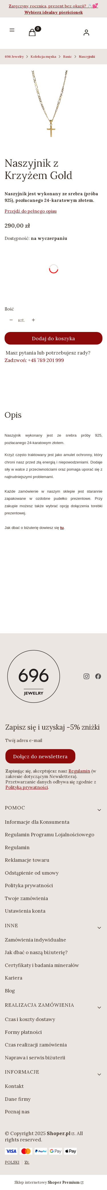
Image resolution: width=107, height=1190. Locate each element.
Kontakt (14, 1086)
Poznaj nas (17, 1112)
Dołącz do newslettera (40, 756)
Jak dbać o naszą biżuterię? (36, 952)
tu (62, 528)
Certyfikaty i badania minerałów (42, 965)
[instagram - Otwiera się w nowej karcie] (86, 676)
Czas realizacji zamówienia (36, 1045)
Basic (67, 56)
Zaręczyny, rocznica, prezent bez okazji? (48, 6)
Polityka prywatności (29, 885)
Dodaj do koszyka (53, 338)
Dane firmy (18, 1099)
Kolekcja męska (43, 56)
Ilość (9, 309)
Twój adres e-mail (23, 740)
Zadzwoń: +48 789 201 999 (34, 360)
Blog (10, 991)
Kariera (13, 978)
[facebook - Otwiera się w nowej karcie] (98, 676)
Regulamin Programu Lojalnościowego (49, 834)
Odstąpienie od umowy (31, 873)
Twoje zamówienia (26, 898)
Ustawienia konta (25, 911)
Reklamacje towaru (27, 860)
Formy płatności (23, 1032)
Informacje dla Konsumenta (37, 822)
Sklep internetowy (47, 1182)
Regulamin (79, 771)
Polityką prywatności (26, 787)
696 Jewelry (14, 56)
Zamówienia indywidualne (35, 940)
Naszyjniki (87, 56)
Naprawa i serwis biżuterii (35, 1057)
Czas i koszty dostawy (30, 1019)
